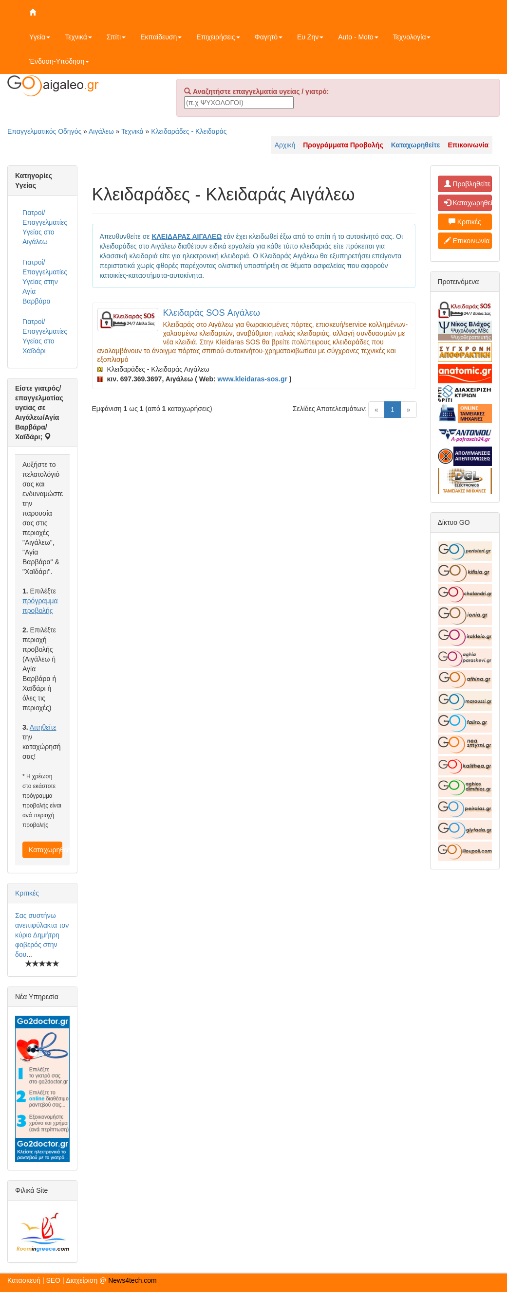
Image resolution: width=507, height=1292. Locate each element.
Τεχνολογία (412, 37)
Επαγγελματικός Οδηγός (44, 131)
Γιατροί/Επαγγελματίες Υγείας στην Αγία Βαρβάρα (44, 281)
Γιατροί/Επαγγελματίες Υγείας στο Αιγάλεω (44, 227)
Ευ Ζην (310, 37)
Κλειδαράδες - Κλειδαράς (188, 131)
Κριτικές (27, 893)
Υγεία (39, 37)
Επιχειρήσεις (218, 37)
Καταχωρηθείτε (45, 850)
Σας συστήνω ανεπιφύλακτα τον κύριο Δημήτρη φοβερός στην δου (42, 935)
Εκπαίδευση (161, 37)
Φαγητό (268, 37)
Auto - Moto (358, 37)
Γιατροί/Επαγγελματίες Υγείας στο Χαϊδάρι (44, 336)
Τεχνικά (78, 37)
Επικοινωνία (467, 241)
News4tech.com (132, 1280)
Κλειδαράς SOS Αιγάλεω (211, 313)
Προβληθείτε (467, 184)
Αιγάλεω (101, 131)
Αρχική (285, 145)
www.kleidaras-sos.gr (252, 379)
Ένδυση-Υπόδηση (59, 61)
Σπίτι (116, 37)
